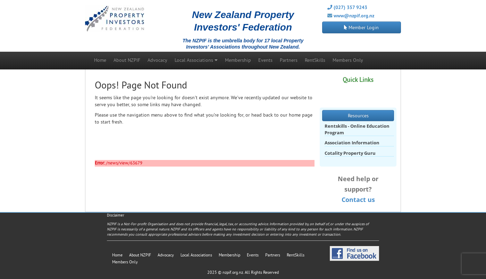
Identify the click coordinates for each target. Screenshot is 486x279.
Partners (289, 60)
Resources (358, 115)
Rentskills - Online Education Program (357, 129)
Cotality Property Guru (350, 153)
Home (100, 60)
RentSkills (315, 60)
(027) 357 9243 (347, 7)
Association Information (352, 143)
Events (265, 60)
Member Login (361, 27)
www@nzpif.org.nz (354, 15)
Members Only (348, 60)
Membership (238, 60)
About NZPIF (127, 60)
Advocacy (157, 60)
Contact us (358, 199)
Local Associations (196, 60)
